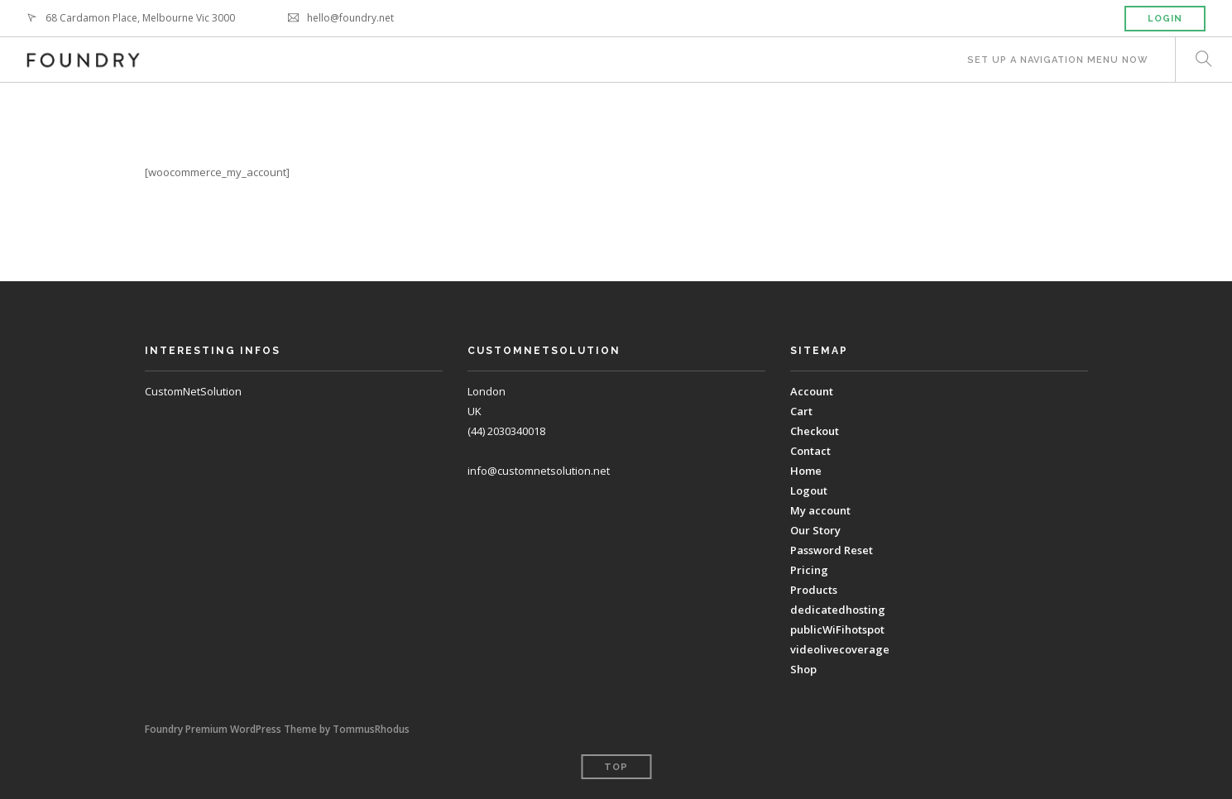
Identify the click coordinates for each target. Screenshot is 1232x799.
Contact (810, 450)
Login (1165, 18)
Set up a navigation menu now (1057, 60)
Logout (808, 490)
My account (820, 510)
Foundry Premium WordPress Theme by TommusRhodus (277, 729)
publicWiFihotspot (837, 629)
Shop (803, 669)
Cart (801, 411)
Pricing (809, 569)
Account (811, 391)
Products (813, 589)
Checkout (814, 430)
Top (616, 767)
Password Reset (831, 550)
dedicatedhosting (837, 609)
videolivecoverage (839, 649)
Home (806, 470)
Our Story (815, 530)
